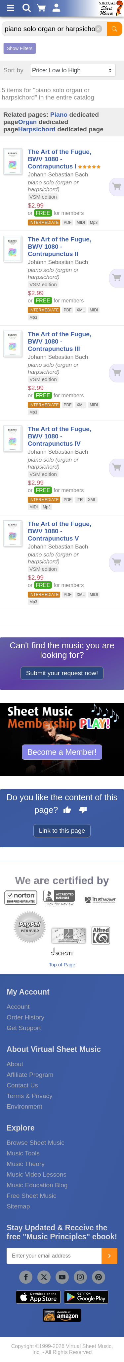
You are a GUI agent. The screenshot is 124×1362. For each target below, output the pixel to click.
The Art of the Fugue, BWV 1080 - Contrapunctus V (59, 531)
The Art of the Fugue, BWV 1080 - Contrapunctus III (59, 341)
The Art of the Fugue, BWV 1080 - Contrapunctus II (59, 246)
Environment (24, 1106)
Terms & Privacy (30, 1095)
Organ (27, 121)
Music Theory (26, 1163)
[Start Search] (114, 29)
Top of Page (62, 964)
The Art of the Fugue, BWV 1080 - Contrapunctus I (59, 159)
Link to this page (62, 830)
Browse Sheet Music (35, 1142)
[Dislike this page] (83, 810)
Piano (58, 114)
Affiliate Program (30, 1074)
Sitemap (18, 1206)
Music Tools (23, 1153)
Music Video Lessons (36, 1174)
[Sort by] (73, 70)
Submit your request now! (62, 673)
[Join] (109, 1256)
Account (18, 1006)
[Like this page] (67, 810)
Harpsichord (37, 129)
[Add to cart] (116, 186)
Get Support (24, 1027)
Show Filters (19, 48)
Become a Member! (62, 751)
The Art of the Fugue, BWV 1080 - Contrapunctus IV (59, 436)
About (15, 1064)
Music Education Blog (37, 1185)
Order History (25, 1017)
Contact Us (22, 1085)
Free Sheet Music (31, 1195)
